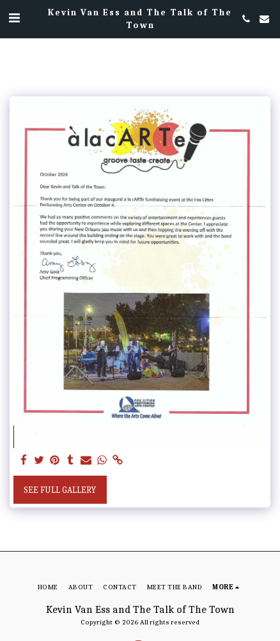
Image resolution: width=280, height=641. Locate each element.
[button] (14, 18)
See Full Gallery (60, 490)
